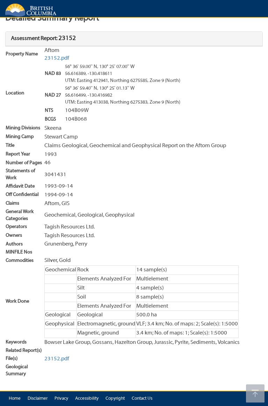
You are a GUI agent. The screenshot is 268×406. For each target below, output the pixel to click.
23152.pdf (56, 58)
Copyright (115, 398)
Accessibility (87, 398)
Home (15, 398)
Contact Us (142, 398)
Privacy (61, 398)
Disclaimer (38, 398)
